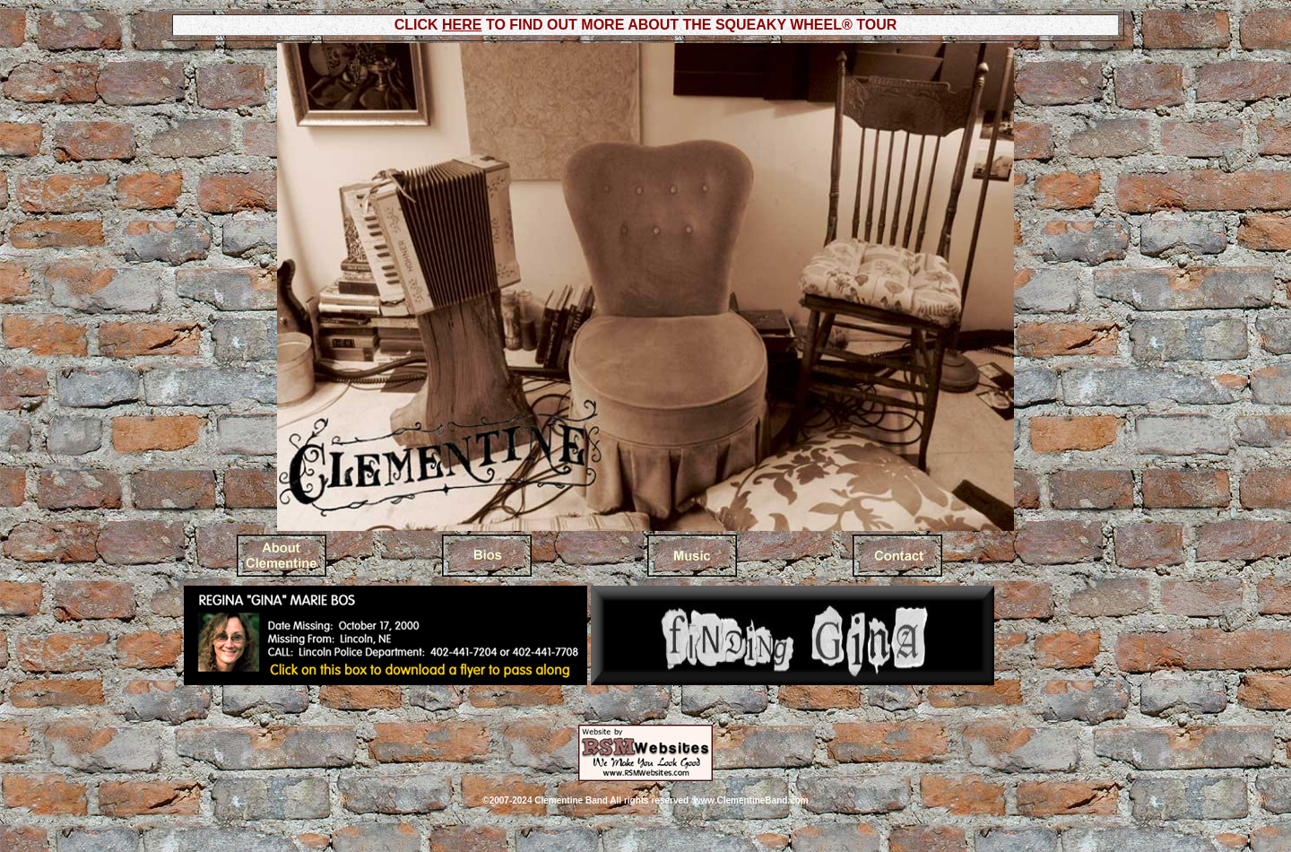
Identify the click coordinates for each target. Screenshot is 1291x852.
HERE (461, 24)
